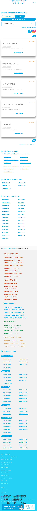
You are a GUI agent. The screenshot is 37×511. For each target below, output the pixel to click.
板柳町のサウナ (5, 226)
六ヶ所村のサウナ (21, 217)
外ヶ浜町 (8, 46)
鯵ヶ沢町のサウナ (6, 214)
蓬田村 (8, 107)
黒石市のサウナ (21, 214)
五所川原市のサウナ (6, 202)
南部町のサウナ (21, 220)
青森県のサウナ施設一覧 (8, 248)
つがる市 (8, 127)
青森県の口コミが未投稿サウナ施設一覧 (29, 27)
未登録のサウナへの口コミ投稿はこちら (27, 144)
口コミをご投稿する (18, 52)
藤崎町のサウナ (21, 232)
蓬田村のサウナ (5, 232)
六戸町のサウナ (5, 220)
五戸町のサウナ (5, 217)
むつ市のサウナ (21, 202)
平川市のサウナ (5, 199)
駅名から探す (20, 16)
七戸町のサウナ (5, 205)
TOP (2, 248)
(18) (6, 182)
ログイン (34, 2)
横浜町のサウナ (21, 226)
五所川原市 (9, 87)
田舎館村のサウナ (21, 229)
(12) (22, 182)
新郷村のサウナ (21, 223)
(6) (6, 188)
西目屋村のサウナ (6, 235)
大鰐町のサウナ (21, 208)
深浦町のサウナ (5, 229)
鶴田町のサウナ (5, 238)
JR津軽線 (14, 248)
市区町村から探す (8, 16)
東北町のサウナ (5, 211)
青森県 (4, 46)
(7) (21, 185)
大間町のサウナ (5, 208)
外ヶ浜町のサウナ (21, 205)
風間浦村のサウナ (21, 235)
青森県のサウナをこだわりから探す (18, 19)
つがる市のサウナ (21, 199)
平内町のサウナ (5, 223)
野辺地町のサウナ (21, 211)
